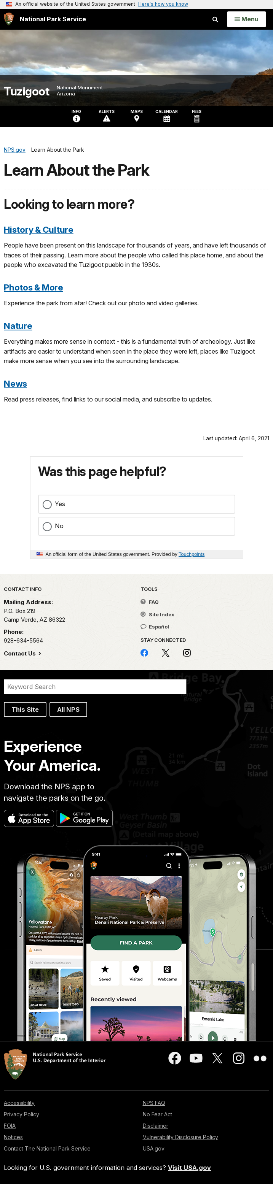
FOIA (10, 1125)
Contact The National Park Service (47, 1148)
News (15, 383)
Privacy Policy (21, 1114)
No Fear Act (157, 1114)
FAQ (149, 602)
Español (154, 627)
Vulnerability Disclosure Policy (180, 1137)
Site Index (157, 614)
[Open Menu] (246, 19)
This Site (25, 709)
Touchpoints (191, 554)
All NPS (68, 709)
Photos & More (33, 287)
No (59, 526)
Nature (18, 326)
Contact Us (20, 653)
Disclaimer (155, 1125)
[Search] (95, 686)
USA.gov (153, 1148)
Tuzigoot (26, 91)
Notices (13, 1137)
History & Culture (38, 229)
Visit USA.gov (189, 1167)
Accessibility (19, 1103)
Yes (60, 504)
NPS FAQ (154, 1103)
